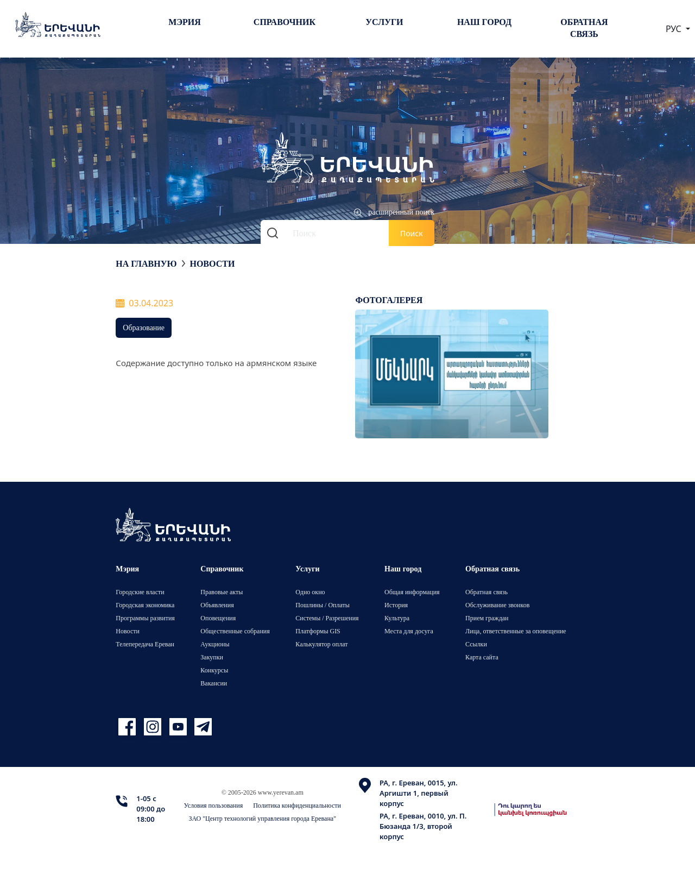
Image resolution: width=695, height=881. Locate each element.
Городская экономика (145, 604)
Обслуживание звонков (497, 604)
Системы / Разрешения (326, 617)
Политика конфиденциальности (297, 805)
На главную (146, 263)
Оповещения (218, 617)
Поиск (411, 233)
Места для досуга (408, 630)
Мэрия (184, 22)
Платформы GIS (317, 630)
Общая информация (412, 591)
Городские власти (140, 591)
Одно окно (310, 591)
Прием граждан (486, 617)
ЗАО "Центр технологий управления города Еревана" (262, 818)
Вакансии (213, 683)
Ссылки (476, 644)
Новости (212, 263)
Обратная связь (584, 28)
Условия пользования (213, 805)
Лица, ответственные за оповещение (515, 630)
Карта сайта (481, 657)
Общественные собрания (234, 630)
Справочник (284, 22)
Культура (396, 617)
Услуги (384, 22)
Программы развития (145, 617)
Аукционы (214, 644)
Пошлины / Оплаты (322, 604)
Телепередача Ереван (145, 644)
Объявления (216, 604)
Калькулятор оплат (321, 644)
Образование (144, 327)
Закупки (211, 657)
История (396, 604)
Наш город (484, 22)
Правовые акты (221, 591)
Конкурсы (214, 670)
